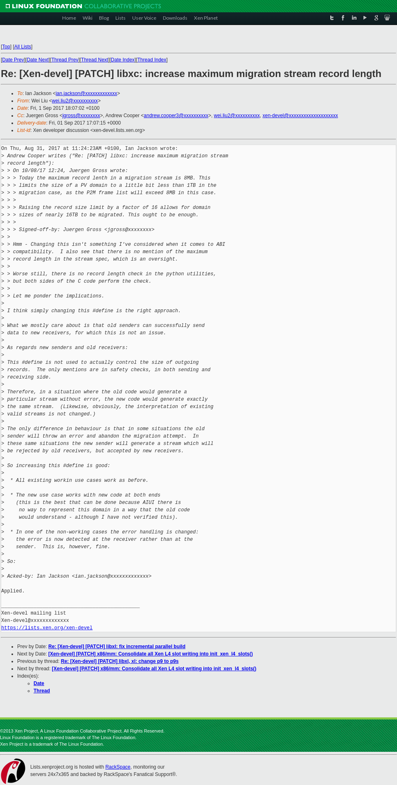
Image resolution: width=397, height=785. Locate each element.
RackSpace (117, 767)
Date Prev (13, 60)
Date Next (37, 60)
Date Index (123, 60)
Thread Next (94, 60)
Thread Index (152, 60)
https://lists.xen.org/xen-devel (46, 627)
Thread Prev (64, 60)
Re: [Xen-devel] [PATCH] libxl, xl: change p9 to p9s (120, 661)
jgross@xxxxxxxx (81, 115)
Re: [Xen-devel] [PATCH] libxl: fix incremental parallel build (116, 646)
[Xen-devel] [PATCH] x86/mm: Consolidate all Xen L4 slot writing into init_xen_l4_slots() (150, 654)
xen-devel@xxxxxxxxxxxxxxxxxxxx (300, 115)
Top (6, 47)
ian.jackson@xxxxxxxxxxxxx (86, 93)
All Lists (22, 47)
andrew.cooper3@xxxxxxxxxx (176, 115)
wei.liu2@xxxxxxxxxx (75, 101)
